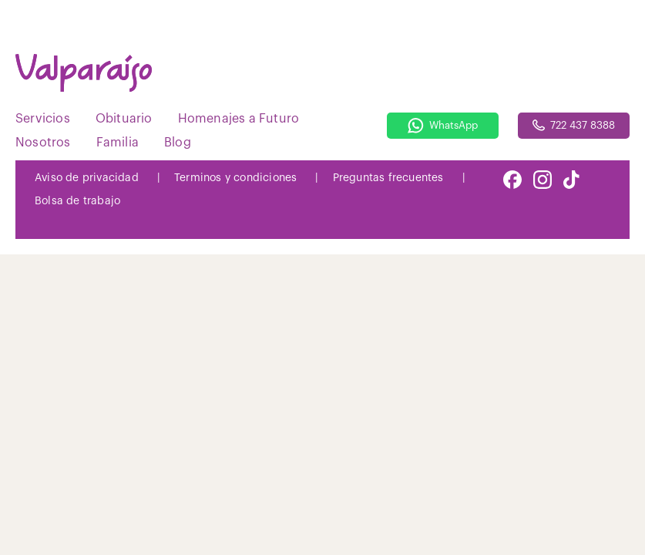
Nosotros (43, 142)
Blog (177, 142)
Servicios (42, 119)
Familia (117, 142)
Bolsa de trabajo (77, 201)
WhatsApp (443, 125)
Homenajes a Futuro (239, 119)
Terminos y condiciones (235, 178)
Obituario (124, 119)
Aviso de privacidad (87, 178)
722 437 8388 (573, 125)
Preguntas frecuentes (388, 178)
